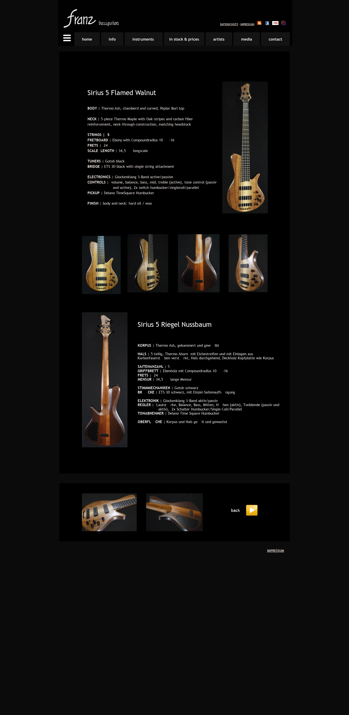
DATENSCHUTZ (229, 24)
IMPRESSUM (247, 24)
